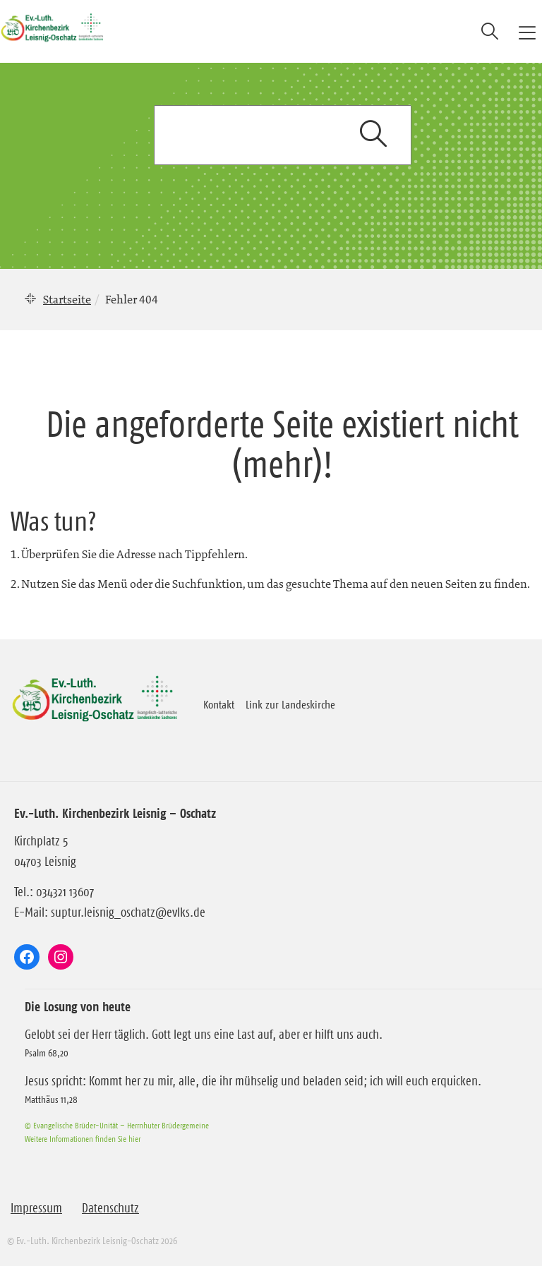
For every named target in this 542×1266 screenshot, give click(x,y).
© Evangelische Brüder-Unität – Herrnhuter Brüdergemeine (117, 1125)
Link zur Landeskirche (290, 704)
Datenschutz (110, 1208)
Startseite (67, 299)
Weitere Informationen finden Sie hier (82, 1138)
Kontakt (218, 704)
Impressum (36, 1208)
